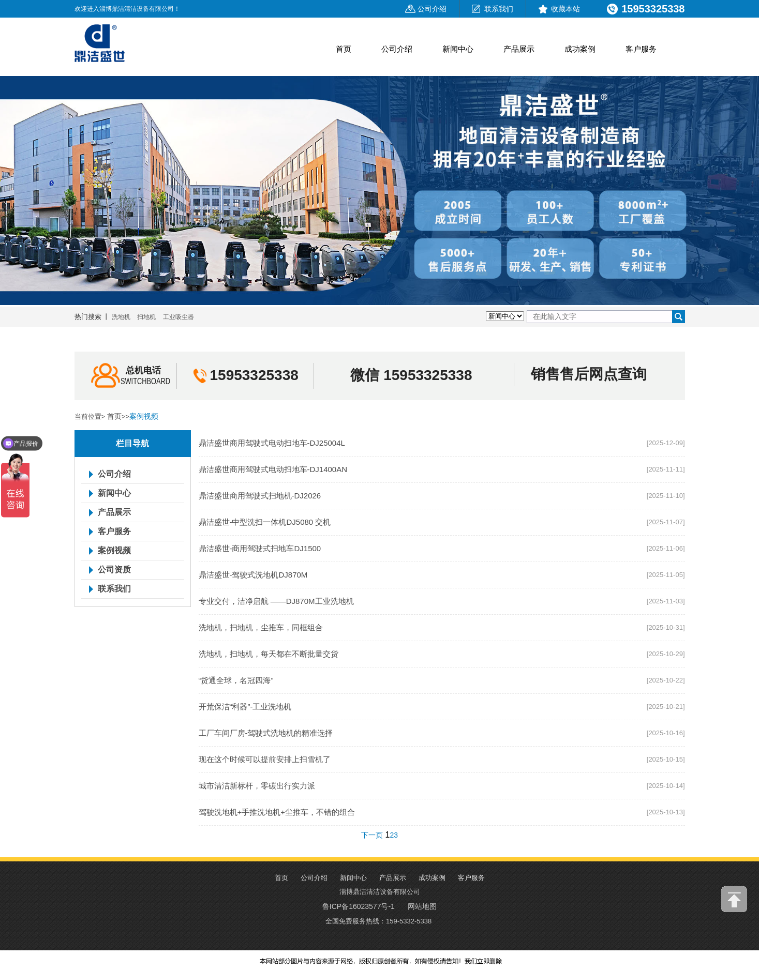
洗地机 (121, 317)
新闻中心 (457, 48)
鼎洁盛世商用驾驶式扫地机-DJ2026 (260, 495)
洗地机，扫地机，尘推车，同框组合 (261, 627)
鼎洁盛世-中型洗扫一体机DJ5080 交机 (265, 522)
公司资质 (114, 570)
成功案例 (580, 48)
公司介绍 (432, 9)
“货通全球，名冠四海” (236, 680)
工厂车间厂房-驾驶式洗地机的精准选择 (266, 733)
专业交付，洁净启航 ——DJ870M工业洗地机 (276, 601)
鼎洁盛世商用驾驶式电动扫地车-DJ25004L (272, 442)
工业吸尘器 (178, 317)
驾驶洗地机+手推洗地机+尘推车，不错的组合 (277, 812)
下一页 (372, 835)
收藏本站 (565, 9)
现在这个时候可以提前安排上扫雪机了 (265, 759)
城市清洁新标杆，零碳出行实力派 (257, 785)
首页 (343, 48)
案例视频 (143, 416)
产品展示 (518, 48)
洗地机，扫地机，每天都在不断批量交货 (268, 653)
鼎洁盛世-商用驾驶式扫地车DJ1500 (260, 548)
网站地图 (422, 906)
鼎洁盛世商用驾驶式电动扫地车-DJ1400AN (273, 469)
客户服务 (641, 48)
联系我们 (498, 9)
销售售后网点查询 (589, 374)
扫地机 (146, 317)
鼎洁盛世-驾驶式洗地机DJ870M (253, 574)
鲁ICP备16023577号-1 (358, 906)
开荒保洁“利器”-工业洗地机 (245, 706)
